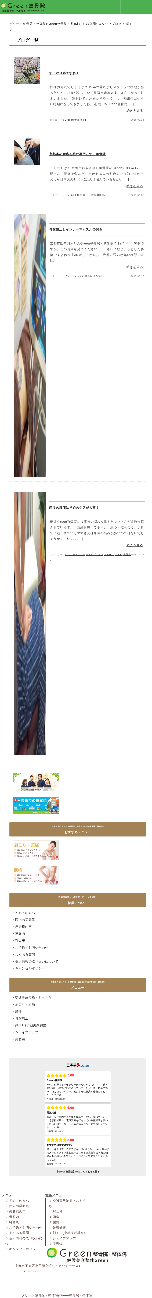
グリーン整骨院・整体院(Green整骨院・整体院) (57, 1295)
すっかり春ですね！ (64, 73)
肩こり (56, 1211)
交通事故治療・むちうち (31, 997)
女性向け (109, 554)
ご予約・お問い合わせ (30, 947)
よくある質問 (23, 954)
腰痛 (93, 195)
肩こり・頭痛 (23, 1004)
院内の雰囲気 (23, 919)
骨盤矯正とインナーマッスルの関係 (75, 229)
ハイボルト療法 (73, 195)
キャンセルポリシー (28, 968)
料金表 (18, 940)
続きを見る (134, 110)
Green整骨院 (72, 119)
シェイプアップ (94, 554)
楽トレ (84, 119)
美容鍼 (18, 1039)
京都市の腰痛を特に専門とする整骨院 (77, 154)
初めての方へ (23, 913)
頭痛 (54, 1217)
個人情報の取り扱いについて (35, 961)
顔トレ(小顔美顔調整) (29, 1025)
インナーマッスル (75, 276)
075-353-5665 (33, 1271)
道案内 (18, 933)
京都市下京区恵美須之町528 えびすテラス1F (49, 1266)
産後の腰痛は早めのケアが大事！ (74, 507)
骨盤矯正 (102, 195)
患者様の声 (21, 926)
